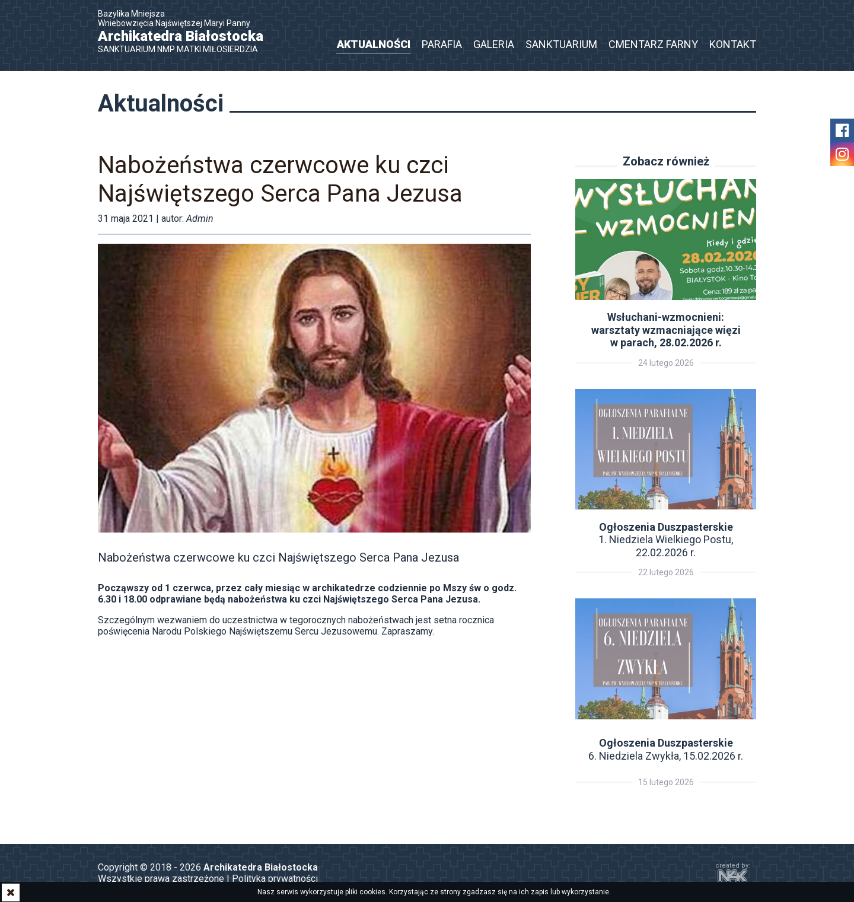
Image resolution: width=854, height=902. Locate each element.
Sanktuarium (561, 44)
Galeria (493, 44)
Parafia (442, 44)
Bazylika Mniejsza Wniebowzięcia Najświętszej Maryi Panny (187, 31)
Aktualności (373, 44)
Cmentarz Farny (653, 44)
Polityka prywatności (275, 878)
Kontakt (732, 44)
